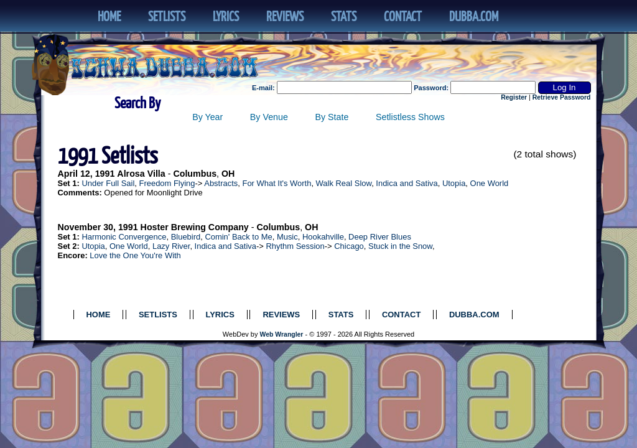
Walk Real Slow (344, 183)
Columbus (194, 174)
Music (287, 236)
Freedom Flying (167, 183)
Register (514, 97)
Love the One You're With (135, 255)
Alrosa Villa (141, 174)
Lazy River (171, 246)
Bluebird (186, 236)
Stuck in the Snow (400, 246)
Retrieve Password (561, 97)
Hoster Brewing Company (195, 227)
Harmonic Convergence (123, 236)
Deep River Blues (379, 236)
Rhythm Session (295, 246)
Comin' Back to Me (238, 236)
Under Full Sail (107, 183)
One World (489, 183)
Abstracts (221, 183)
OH (228, 174)
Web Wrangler (282, 334)
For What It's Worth (276, 183)
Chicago (349, 246)
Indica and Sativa (406, 183)
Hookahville (323, 236)
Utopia (453, 183)
